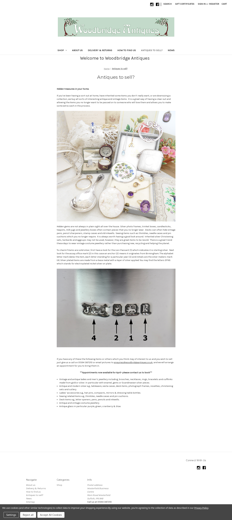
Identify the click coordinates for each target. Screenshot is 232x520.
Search (167, 4)
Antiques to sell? (152, 50)
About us (77, 50)
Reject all (28, 515)
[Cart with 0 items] (224, 4)
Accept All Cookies (51, 515)
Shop (62, 50)
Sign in (202, 4)
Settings (11, 515)
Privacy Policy (201, 507)
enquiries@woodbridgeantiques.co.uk (133, 362)
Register (214, 4)
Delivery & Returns (100, 50)
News (171, 50)
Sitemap (30, 502)
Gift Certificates (184, 4)
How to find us (126, 50)
